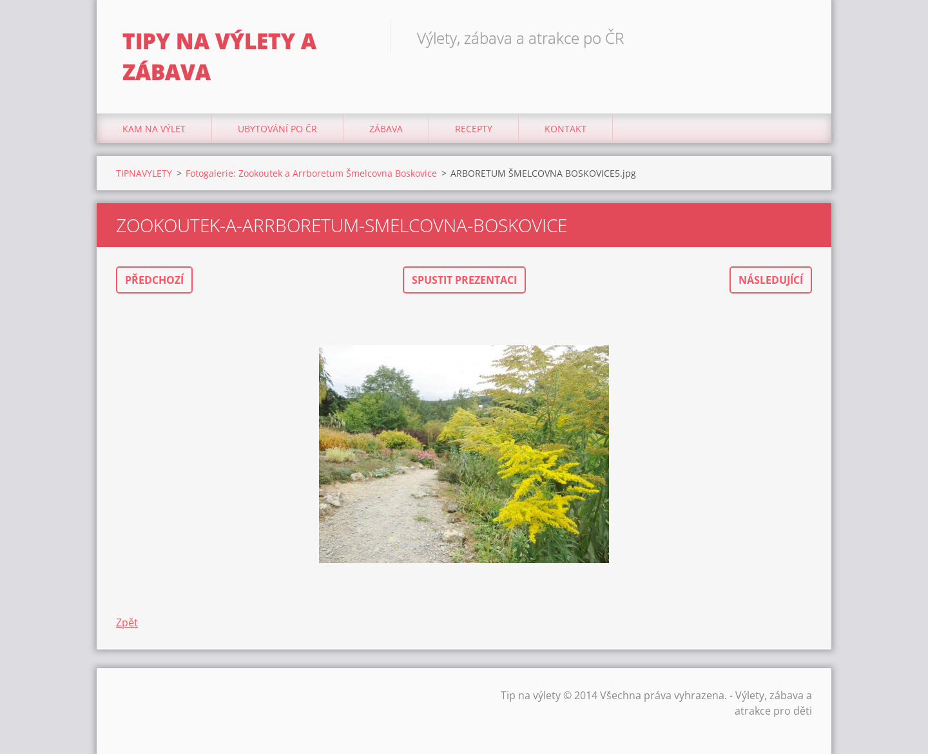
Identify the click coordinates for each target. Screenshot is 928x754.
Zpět (127, 622)
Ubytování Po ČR (277, 129)
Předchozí (154, 280)
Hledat (798, 37)
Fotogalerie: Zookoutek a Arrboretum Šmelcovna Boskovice (311, 173)
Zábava (386, 129)
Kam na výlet (154, 129)
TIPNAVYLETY (144, 173)
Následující (771, 280)
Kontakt (565, 129)
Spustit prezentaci (464, 280)
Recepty (473, 129)
